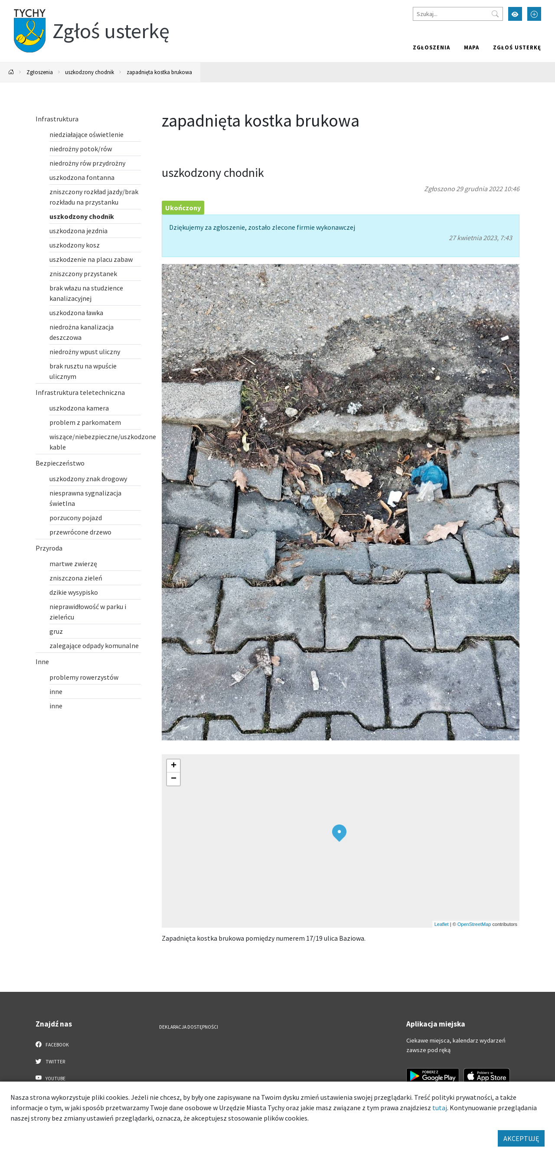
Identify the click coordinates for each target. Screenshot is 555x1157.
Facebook (52, 1044)
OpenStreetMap (474, 924)
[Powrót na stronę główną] (11, 72)
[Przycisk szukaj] (495, 14)
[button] (339, 833)
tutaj (439, 1107)
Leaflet (441, 924)
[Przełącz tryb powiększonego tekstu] (534, 14)
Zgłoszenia (431, 47)
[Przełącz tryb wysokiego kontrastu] (515, 14)
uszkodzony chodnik (89, 71)
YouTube (50, 1078)
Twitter (50, 1061)
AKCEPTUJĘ (521, 1138)
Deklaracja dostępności (188, 1027)
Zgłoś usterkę (517, 47)
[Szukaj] (458, 14)
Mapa (471, 47)
